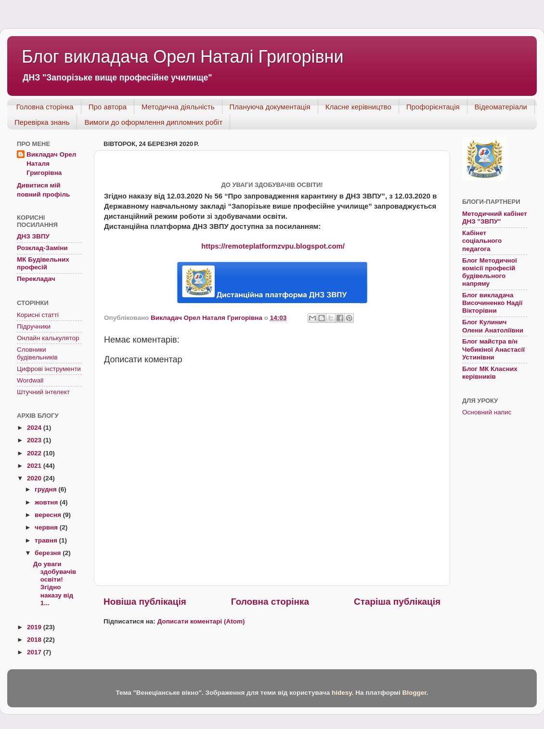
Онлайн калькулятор (48, 338)
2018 (35, 639)
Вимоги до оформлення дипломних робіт (153, 122)
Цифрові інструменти (49, 368)
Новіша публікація (145, 601)
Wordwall (30, 380)
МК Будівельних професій (43, 263)
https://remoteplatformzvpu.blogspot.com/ (273, 246)
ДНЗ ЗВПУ (33, 236)
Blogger (414, 692)
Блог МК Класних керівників (490, 372)
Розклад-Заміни (42, 248)
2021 (35, 465)
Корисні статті (38, 314)
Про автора (108, 107)
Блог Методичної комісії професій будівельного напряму (489, 272)
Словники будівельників (37, 353)
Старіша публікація (397, 601)
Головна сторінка (45, 107)
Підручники (34, 326)
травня (47, 540)
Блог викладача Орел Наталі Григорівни (183, 56)
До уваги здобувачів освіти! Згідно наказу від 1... (54, 583)
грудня (46, 489)
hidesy (342, 692)
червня (47, 527)
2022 (35, 453)
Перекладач (36, 278)
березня (49, 553)
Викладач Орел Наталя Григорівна (51, 163)
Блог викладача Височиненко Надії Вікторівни (492, 303)
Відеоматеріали (501, 107)
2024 (35, 427)
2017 (35, 652)
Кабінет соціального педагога (482, 240)
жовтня (47, 502)
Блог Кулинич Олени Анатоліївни (492, 325)
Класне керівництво (358, 107)
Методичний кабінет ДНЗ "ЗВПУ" (494, 217)
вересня (49, 514)
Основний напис (486, 412)
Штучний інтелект (43, 392)
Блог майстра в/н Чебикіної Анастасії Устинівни (493, 349)
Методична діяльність (178, 107)
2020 (35, 478)
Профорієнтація (433, 107)
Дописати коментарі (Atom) (201, 621)
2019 (35, 627)
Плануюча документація (270, 107)
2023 (35, 440)
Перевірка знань (41, 122)
